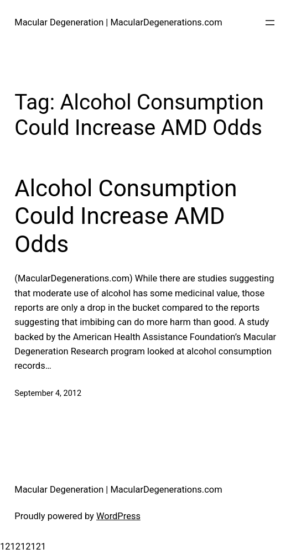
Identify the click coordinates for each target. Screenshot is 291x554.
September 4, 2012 (47, 393)
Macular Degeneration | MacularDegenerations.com (118, 22)
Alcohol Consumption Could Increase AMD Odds (125, 216)
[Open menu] (270, 22)
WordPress (118, 516)
